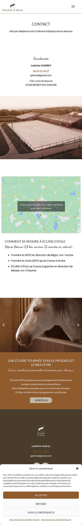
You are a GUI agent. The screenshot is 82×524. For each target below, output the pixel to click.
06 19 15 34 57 (41, 451)
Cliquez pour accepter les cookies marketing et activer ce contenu (41, 206)
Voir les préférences (41, 512)
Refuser (41, 503)
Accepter (41, 495)
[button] (77, 468)
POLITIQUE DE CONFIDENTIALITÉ (24, 519)
